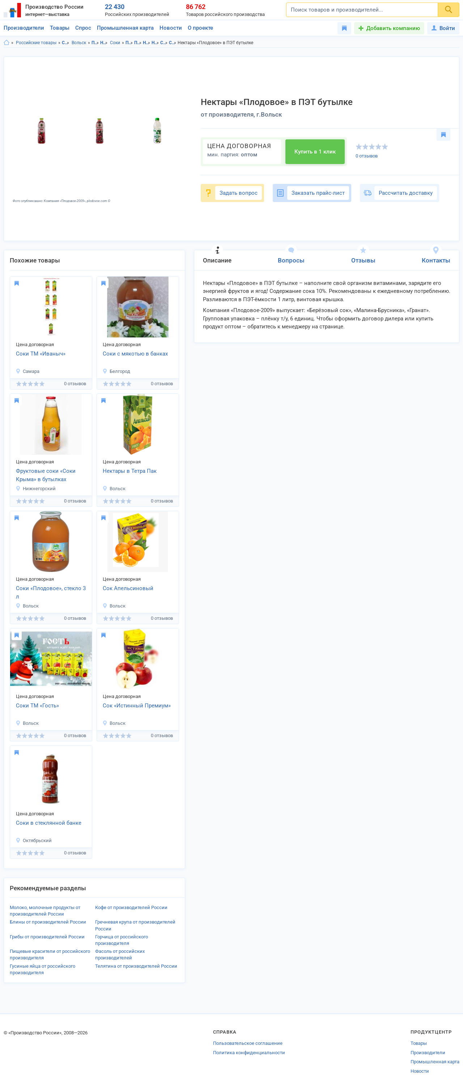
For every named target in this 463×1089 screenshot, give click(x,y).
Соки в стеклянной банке (48, 823)
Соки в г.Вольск (173, 42)
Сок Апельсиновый (128, 588)
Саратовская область (65, 42)
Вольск (79, 42)
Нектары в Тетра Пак (130, 471)
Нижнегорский (36, 488)
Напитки (104, 42)
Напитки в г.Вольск (155, 42)
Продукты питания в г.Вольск (138, 42)
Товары (59, 28)
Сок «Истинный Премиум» (137, 705)
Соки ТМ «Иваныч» (40, 353)
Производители (24, 28)
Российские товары (36, 42)
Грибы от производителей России (47, 936)
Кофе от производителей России (131, 907)
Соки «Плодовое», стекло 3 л (51, 592)
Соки (115, 42)
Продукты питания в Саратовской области (129, 42)
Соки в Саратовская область (164, 42)
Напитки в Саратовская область (146, 42)
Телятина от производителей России (136, 966)
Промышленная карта (125, 28)
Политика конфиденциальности (249, 1052)
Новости (171, 28)
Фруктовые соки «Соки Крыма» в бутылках (46, 475)
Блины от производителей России (48, 922)
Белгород (116, 371)
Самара (27, 371)
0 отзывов (367, 156)
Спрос (83, 28)
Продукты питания (95, 42)
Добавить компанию (393, 28)
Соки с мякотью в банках (135, 353)
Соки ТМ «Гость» (37, 705)
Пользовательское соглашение (248, 1043)
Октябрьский (34, 840)
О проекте (200, 28)
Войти (443, 28)
